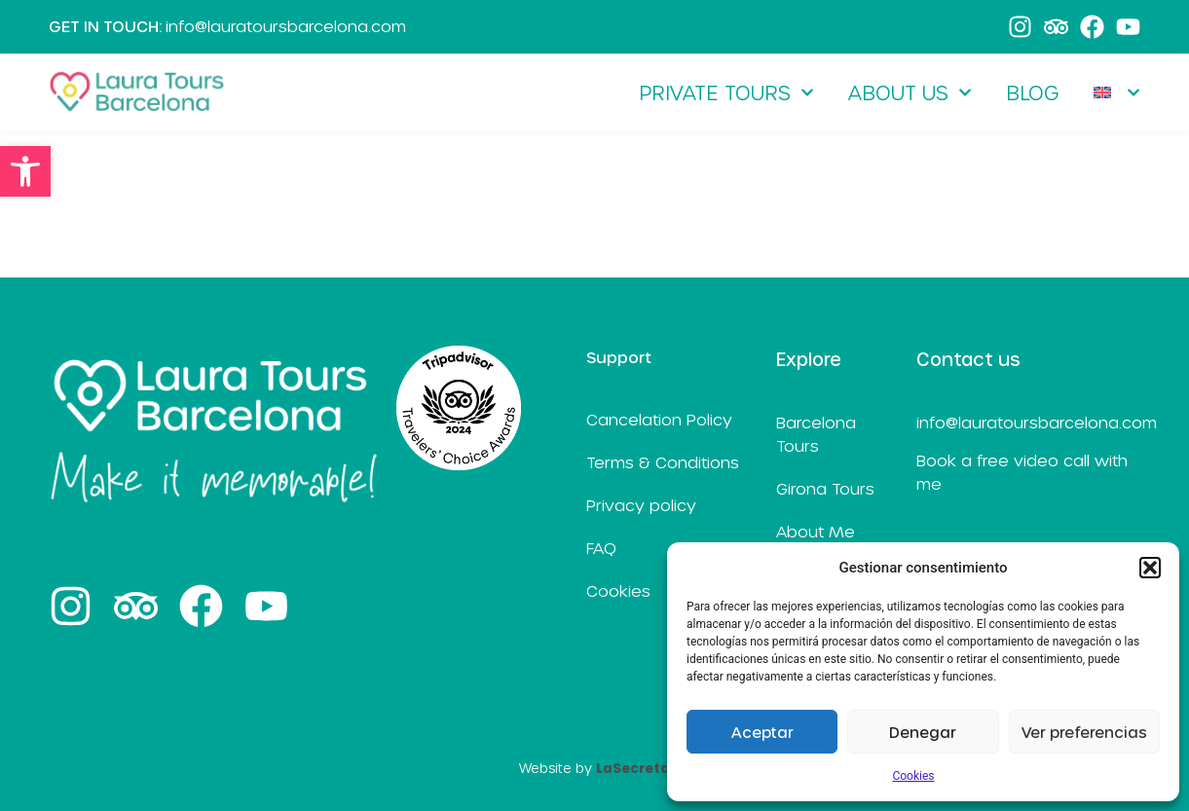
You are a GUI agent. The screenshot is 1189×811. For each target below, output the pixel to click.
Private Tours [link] (726, 92)
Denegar (922, 732)
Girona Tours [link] (825, 488)
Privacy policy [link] (641, 505)
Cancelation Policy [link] (659, 419)
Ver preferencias (1084, 732)
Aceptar (762, 732)
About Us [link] (910, 92)
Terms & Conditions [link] (662, 462)
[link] (25, 171)
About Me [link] (815, 531)
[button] (1150, 567)
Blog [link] (1032, 92)
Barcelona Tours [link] (816, 434)
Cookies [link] (913, 776)
